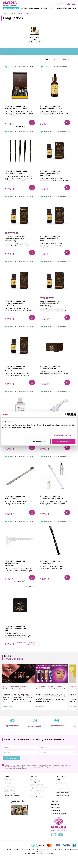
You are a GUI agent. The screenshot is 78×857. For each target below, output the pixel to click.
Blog (8, 656)
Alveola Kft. (54, 801)
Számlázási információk (38, 788)
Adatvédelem (60, 783)
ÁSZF (58, 780)
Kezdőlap (5, 13)
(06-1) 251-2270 (58, 810)
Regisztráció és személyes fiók (35, 781)
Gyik (57, 786)
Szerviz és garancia (63, 795)
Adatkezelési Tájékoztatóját (14, 767)
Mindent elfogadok (63, 441)
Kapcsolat (7, 783)
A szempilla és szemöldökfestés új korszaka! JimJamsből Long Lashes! (50, 688)
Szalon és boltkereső (37, 791)
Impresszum (8, 786)
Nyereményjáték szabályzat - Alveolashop (12, 795)
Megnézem (7, 706)
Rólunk (6, 776)
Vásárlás (33, 776)
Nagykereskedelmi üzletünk (18, 802)
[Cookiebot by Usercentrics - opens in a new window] (67, 414)
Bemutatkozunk (9, 780)
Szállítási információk (37, 785)
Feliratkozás (11, 758)
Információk (60, 776)
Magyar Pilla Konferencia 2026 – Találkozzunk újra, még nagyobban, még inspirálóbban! (17, 689)
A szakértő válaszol (36, 794)
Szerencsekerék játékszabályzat (9, 790)
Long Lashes (36, 13)
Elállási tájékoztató (36, 797)
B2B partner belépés (63, 792)
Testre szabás (38, 441)
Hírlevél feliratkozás (62, 789)
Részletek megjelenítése (63, 435)
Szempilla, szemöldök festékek (20, 13)
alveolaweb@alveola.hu (58, 813)
